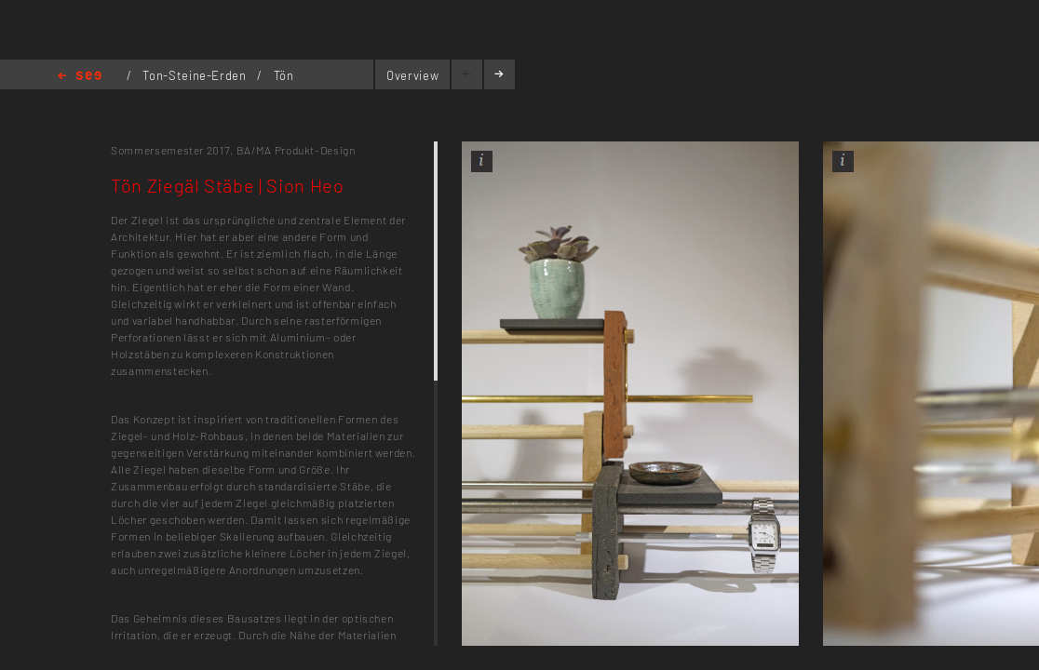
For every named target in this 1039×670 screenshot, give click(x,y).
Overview (412, 75)
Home (79, 76)
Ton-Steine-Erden (196, 75)
